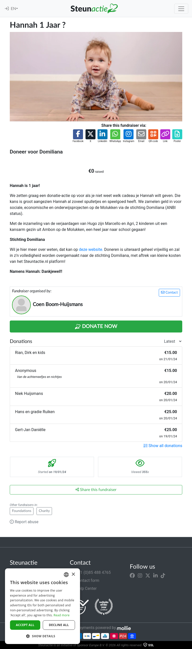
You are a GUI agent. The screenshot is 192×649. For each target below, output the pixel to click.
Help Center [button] (83, 588)
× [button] (73, 574)
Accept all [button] (25, 625)
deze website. (91, 249)
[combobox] (66, 574)
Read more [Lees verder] (62, 615)
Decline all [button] (59, 625)
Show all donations (163, 445)
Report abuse (24, 521)
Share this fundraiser (96, 489)
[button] (77, 136)
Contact (169, 292)
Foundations (21, 511)
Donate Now (96, 327)
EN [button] (13, 9)
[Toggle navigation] (181, 9)
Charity (44, 511)
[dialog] (42, 606)
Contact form (84, 580)
